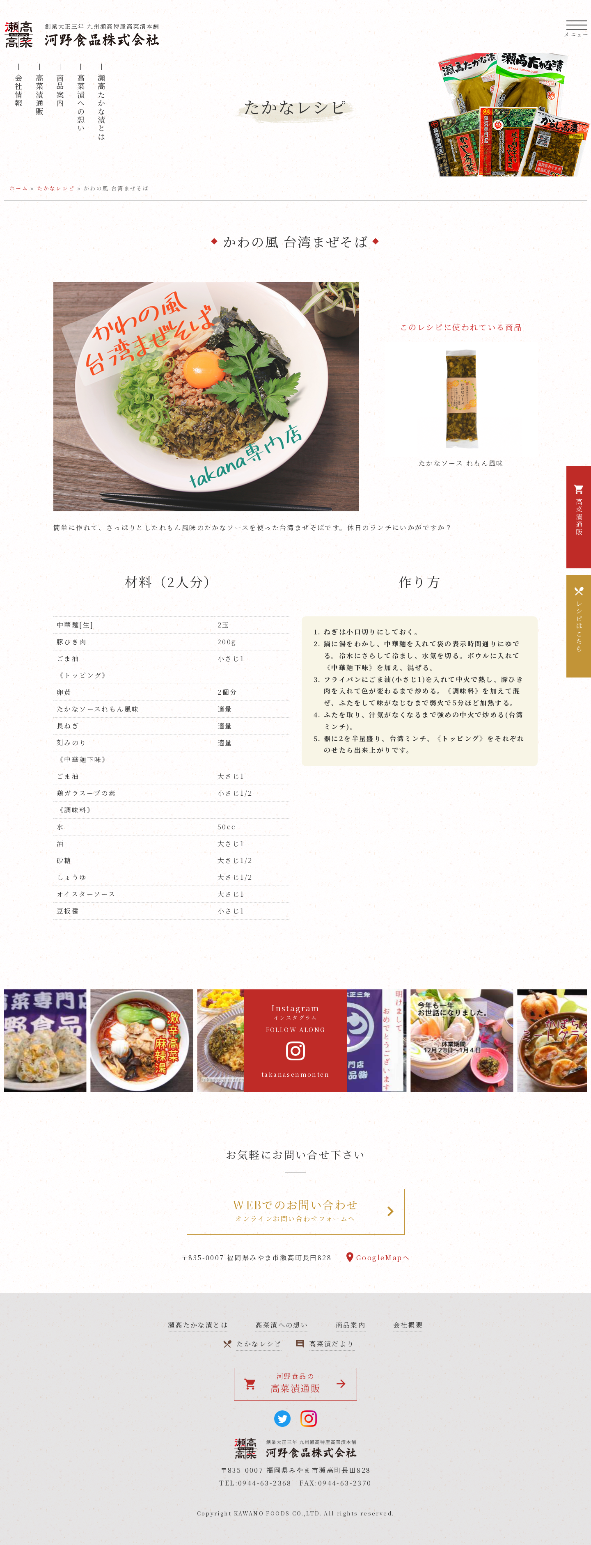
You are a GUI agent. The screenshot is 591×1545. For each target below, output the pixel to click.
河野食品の (289, 1382)
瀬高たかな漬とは (101, 107)
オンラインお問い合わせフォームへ (295, 1210)
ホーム (18, 188)
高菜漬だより (331, 1343)
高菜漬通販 (39, 95)
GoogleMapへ (383, 1257)
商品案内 (60, 91)
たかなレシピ (56, 188)
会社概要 (408, 1325)
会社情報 (18, 91)
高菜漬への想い (81, 103)
